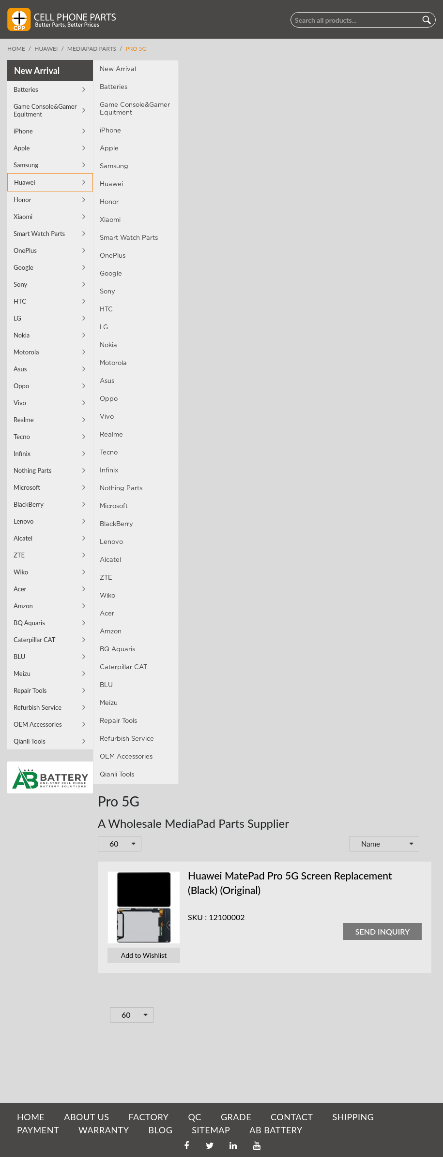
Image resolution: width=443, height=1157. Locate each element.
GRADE (236, 1117)
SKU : (111, 919)
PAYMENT (38, 1130)
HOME (31, 1117)
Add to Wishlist (58, 957)
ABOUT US (86, 1117)
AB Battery (275, 1130)
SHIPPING (353, 1117)
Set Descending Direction (340, 847)
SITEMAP (211, 1130)
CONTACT (292, 1117)
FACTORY (148, 1117)
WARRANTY (103, 1130)
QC (194, 1117)
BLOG (160, 1130)
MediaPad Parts (91, 48)
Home (16, 48)
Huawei (46, 48)
